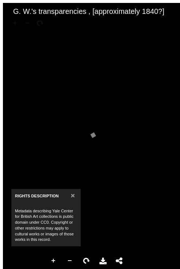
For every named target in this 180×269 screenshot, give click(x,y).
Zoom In (53, 260)
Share (119, 260)
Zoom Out (70, 260)
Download (102, 260)
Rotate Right (86, 260)
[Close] (73, 195)
